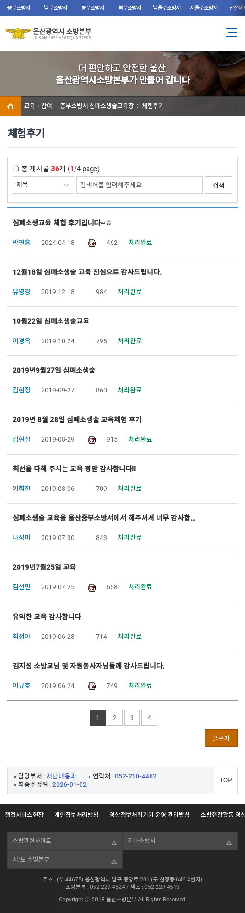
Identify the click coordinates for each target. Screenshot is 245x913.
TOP (226, 780)
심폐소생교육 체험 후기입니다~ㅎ (62, 223)
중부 (18, 8)
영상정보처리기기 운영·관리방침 (149, 814)
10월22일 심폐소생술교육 (51, 321)
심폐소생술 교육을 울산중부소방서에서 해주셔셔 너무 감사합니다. (106, 518)
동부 (92, 8)
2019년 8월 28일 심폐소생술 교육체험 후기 (77, 420)
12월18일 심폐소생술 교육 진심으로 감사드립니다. (87, 272)
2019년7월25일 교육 (44, 567)
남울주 (167, 8)
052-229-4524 (107, 887)
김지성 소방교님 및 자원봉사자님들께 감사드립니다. (88, 666)
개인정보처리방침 (76, 814)
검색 (219, 185)
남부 (55, 8)
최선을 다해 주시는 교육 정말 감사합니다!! (74, 469)
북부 (129, 8)
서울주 (204, 8)
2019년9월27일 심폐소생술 (54, 370)
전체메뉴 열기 (231, 32)
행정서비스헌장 (24, 814)
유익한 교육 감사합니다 (47, 617)
